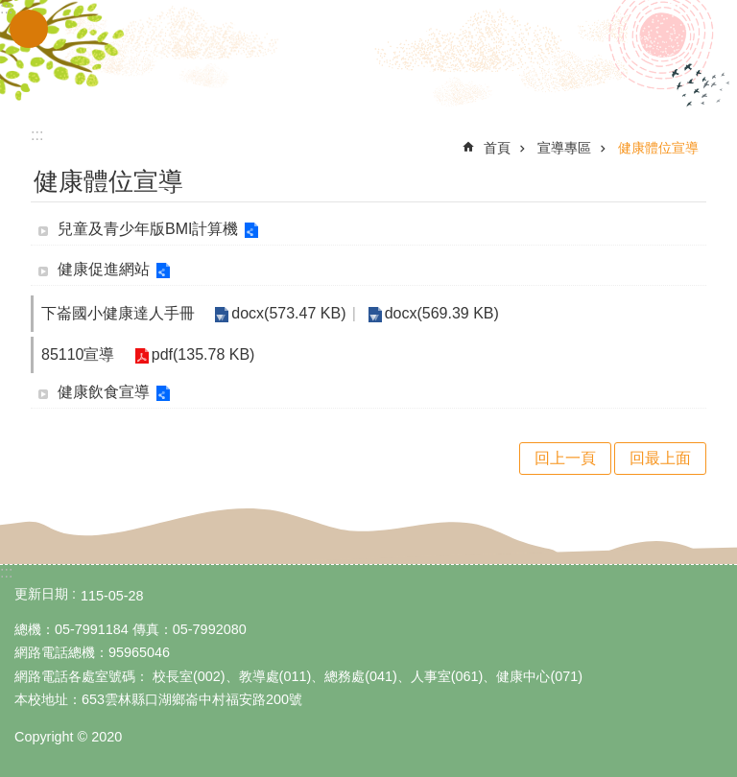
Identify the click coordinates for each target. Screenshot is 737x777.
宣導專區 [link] (564, 147)
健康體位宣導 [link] (658, 147)
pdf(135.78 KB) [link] (203, 354)
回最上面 (660, 458)
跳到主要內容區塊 (10, 10)
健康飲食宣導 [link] (104, 392)
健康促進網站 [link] (104, 269)
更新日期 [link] (41, 593)
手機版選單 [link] (29, 29)
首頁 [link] (497, 147)
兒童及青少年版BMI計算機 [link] (148, 229)
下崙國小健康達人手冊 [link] (118, 313)
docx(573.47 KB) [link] (288, 313)
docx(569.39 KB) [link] (441, 313)
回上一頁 (565, 458)
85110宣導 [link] (78, 354)
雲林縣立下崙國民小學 (368, 56)
